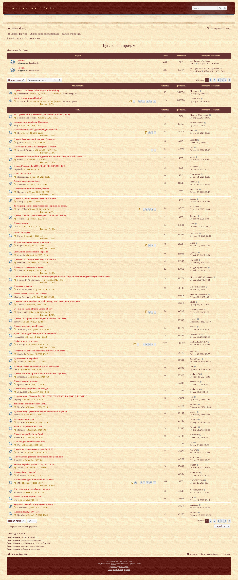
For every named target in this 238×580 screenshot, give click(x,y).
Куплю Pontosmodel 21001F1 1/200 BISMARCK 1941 (39, 166)
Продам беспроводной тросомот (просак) (34, 139)
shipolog (17, 399)
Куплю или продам (119, 45)
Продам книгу (21, 223)
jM (18, 483)
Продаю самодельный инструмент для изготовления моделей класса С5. (50, 156)
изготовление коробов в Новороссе (31, 122)
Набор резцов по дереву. (26, 341)
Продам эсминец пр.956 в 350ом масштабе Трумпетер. (41, 373)
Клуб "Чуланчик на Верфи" (28, 98)
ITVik (192, 63)
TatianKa (18, 492)
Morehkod (194, 91)
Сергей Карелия (24, 289)
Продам (21, 67)
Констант (21, 192)
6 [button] (225, 80)
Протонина (22, 177)
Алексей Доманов (25, 150)
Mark (192, 130)
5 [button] (222, 80)
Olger (19, 245)
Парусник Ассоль (22, 173)
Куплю (21, 60)
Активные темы (32, 38)
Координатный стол (24, 419)
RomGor (21, 407)
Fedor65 (21, 184)
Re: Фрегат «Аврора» (200, 61)
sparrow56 (22, 384)
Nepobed (18, 169)
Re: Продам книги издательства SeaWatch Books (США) (42, 114)
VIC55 (20, 467)
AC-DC (20, 452)
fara (191, 147)
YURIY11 (194, 457)
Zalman (20, 304)
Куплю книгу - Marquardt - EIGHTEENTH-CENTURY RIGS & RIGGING (50, 396)
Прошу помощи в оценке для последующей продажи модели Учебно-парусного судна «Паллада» (62, 276)
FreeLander (24, 50)
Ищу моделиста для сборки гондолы (32, 489)
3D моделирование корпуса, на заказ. (32, 242)
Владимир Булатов (198, 267)
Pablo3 (20, 270)
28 (140, 101)
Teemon (20, 218)
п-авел (20, 159)
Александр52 (23, 329)
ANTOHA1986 (197, 480)
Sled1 (192, 302)
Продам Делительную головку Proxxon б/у (35, 198)
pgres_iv (21, 255)
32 (154, 101)
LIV (15, 369)
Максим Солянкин (22, 297)
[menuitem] (22, 28)
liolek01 (193, 181)
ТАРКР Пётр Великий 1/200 (28, 426)
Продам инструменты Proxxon (29, 326)
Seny (16, 125)
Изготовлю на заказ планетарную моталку (35, 146)
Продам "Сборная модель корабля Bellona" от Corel (40, 318)
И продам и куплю (23, 286)
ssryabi (193, 326)
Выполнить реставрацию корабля (31, 251)
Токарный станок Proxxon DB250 (30, 403)
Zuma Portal (122, 561)
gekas (192, 157)
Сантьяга (194, 233)
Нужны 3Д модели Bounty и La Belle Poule (35, 333)
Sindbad (21, 354)
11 (151, 483)
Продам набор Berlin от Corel (28, 434)
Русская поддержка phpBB (118, 567)
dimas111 (18, 460)
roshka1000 (19, 337)
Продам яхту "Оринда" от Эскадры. (32, 388)
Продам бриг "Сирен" (25, 472)
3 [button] (214, 80)
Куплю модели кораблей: (26, 358)
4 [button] (218, 80)
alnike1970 (22, 377)
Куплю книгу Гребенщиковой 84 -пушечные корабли (40, 411)
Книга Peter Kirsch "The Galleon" (30, 293)
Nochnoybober (196, 309)
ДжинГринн (195, 359)
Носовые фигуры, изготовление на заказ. (34, 479)
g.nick (20, 142)
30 (147, 101)
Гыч (19, 445)
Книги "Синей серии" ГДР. (27, 496)
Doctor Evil (22, 93)
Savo (19, 236)
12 (154, 483)
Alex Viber (22, 209)
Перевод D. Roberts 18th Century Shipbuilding (36, 90)
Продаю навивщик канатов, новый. (31, 188)
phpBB (113, 564)
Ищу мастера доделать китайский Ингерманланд (38, 456)
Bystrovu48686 (197, 122)
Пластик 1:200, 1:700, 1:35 (27, 511)
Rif (18, 133)
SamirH (193, 140)
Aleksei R (18, 437)
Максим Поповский (26, 117)
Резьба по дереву (22, 232)
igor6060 (21, 262)
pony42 (193, 319)
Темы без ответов (15, 38)
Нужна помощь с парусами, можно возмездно (36, 366)
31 (151, 101)
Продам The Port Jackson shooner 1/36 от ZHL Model (40, 215)
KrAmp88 (194, 206)
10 (147, 483)
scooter (17, 414)
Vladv (20, 361)
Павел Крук (195, 71)
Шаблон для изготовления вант (29, 441)
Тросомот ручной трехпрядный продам (33, 504)
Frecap (20, 201)
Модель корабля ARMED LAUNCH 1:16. (34, 464)
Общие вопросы (69, 93)
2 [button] (210, 80)
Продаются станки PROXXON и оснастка (35, 259)
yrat (15, 500)
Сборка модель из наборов (27, 181)
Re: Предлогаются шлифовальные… (207, 68)
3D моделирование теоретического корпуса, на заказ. (40, 205)
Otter (16, 226)
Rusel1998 (22, 312)
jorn (191, 397)
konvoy (17, 321)
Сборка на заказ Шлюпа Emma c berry (33, 309)
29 (143, 101)
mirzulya (21, 344)
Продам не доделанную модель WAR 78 (33, 449)
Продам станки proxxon (26, 381)
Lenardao (21, 507)
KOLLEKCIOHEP (198, 341)
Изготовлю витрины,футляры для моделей (35, 129)
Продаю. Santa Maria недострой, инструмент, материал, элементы (47, 301)
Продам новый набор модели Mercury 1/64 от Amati (39, 350)
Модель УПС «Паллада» (28, 280)
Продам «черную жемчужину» (29, 267)
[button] (229, 80)
